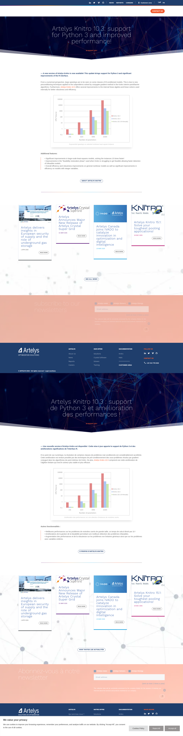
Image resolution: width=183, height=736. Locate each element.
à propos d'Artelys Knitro (91, 551)
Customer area (146, 3)
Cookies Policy (138, 728)
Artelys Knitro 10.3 (67, 87)
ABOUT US (76, 11)
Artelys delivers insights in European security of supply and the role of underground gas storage (35, 237)
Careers (71, 365)
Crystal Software (100, 357)
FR (164, 3)
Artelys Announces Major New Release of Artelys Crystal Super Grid (72, 223)
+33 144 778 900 (153, 363)
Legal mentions (50, 371)
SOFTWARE (108, 11)
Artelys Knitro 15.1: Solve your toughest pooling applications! (148, 226)
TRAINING (141, 11)
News (70, 357)
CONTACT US (157, 11)
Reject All (156, 728)
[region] (91, 726)
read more (44, 252)
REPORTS (119, 3)
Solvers (96, 361)
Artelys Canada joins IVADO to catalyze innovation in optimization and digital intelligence (109, 235)
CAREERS (129, 3)
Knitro (121, 354)
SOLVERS (125, 11)
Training (97, 365)
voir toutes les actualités (91, 649)
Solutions (97, 354)
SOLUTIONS (91, 11)
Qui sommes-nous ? (76, 714)
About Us (72, 354)
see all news (91, 279)
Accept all (172, 728)
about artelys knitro (91, 181)
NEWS (111, 3)
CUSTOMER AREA (125, 365)
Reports (71, 361)
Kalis (120, 357)
